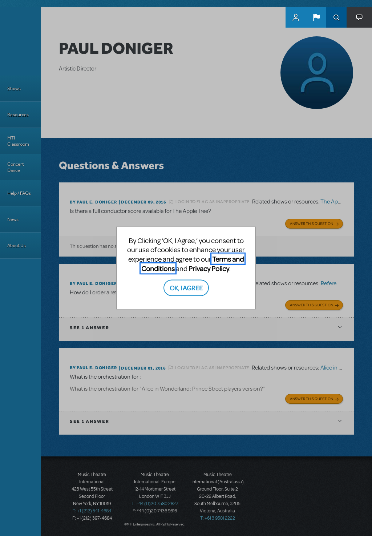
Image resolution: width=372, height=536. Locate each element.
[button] (316, 17)
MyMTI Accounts (296, 17)
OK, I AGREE (186, 287)
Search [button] (336, 17)
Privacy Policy (209, 268)
